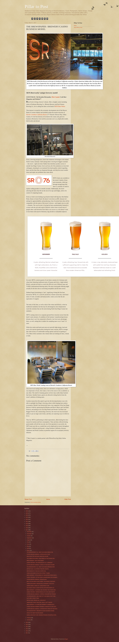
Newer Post (28, 499)
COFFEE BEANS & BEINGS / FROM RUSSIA (37, 579)
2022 (27, 519)
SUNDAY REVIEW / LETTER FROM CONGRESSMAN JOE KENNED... (42, 577)
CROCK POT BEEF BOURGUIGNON (35, 612)
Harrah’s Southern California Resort (36, 114)
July (28, 542)
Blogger (66, 639)
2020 (27, 523)
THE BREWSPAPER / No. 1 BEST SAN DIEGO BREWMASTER (41, 566)
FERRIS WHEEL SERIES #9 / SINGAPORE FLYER (38, 585)
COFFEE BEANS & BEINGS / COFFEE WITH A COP (38, 554)
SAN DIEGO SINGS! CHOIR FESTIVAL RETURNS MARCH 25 (40, 587)
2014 (27, 626)
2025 (27, 513)
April (28, 548)
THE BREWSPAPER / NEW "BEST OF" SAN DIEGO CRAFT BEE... (41, 596)
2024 (27, 515)
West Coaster (56, 97)
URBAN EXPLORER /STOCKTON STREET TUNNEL (38, 573)
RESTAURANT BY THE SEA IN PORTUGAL (36, 571)
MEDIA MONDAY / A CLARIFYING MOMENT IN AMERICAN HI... (41, 604)
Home (48, 499)
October (29, 535)
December (29, 531)
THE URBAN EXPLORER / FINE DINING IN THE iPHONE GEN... (41, 558)
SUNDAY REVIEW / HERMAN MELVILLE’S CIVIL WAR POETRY (41, 591)
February (29, 617)
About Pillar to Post (78, 27)
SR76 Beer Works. (60, 106)
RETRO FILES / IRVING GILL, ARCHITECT (36, 600)
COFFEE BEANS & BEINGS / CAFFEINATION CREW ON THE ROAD (42, 608)
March (28, 550)
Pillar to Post (36, 6)
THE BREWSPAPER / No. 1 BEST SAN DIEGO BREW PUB (40, 552)
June (28, 544)
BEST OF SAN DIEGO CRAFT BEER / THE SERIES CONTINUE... (41, 581)
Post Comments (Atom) (36, 502)
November (29, 533)
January (29, 619)
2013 (27, 628)
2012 (27, 630)
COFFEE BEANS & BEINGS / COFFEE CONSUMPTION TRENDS (41, 594)
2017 (27, 529)
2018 (27, 527)
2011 (27, 632)
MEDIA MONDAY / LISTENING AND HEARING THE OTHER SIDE (41, 589)
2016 (27, 622)
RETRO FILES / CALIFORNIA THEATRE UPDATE (38, 568)
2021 (27, 521)
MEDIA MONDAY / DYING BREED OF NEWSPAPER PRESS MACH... (42, 575)
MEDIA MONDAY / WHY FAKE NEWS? (35, 560)
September (29, 537)
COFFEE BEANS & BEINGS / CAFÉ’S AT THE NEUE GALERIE (40, 564)
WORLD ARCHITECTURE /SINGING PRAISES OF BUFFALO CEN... (42, 615)
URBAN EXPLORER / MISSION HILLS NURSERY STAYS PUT (40, 583)
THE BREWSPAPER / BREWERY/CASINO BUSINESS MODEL (40, 610)
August (28, 540)
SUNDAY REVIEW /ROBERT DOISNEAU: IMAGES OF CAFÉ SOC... (42, 606)
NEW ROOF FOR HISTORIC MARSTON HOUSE (37, 556)
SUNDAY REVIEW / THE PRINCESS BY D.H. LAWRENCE (39, 562)
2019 (27, 525)
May (28, 546)
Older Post (67, 499)
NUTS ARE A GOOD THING (33, 598)
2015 (27, 624)
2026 (27, 511)
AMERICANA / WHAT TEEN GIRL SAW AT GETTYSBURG (39, 602)
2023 (27, 517)
